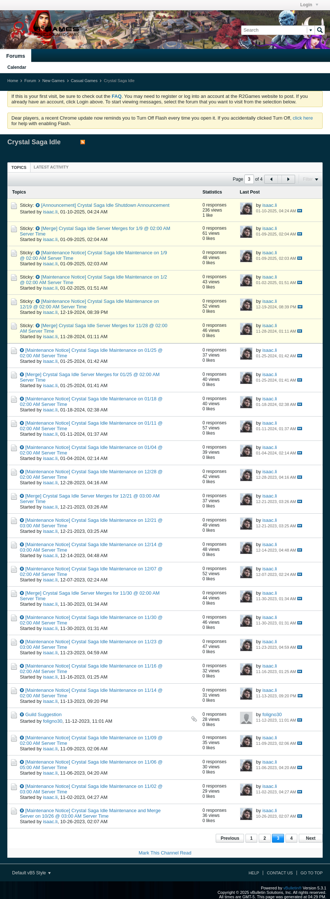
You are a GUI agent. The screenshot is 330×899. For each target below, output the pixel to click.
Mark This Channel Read (165, 853)
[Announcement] (58, 205)
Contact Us (280, 873)
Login (309, 4)
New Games (53, 80)
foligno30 (52, 721)
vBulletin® (292, 888)
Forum (30, 80)
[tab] (19, 167)
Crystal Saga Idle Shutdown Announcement (123, 205)
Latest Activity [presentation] (51, 167)
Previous (229, 838)
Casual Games (84, 80)
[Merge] (49, 228)
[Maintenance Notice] (63, 252)
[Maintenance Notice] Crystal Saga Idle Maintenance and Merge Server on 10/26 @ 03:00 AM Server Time (90, 813)
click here (303, 118)
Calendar (16, 67)
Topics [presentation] (18, 167)
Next (310, 838)
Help (253, 873)
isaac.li (50, 212)
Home (12, 80)
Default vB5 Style (31, 872)
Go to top (312, 873)
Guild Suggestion (43, 714)
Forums (15, 56)
